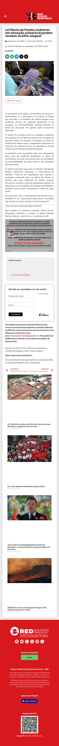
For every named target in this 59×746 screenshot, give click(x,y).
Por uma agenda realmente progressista (26, 486)
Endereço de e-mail (16, 296)
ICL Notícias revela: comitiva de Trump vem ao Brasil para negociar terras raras (28, 425)
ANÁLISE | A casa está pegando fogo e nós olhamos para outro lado (26, 608)
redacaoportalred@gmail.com (24, 336)
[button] (5, 16)
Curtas (32, 41)
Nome (11, 305)
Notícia (39, 41)
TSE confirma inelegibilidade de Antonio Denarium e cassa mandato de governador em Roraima (28, 547)
